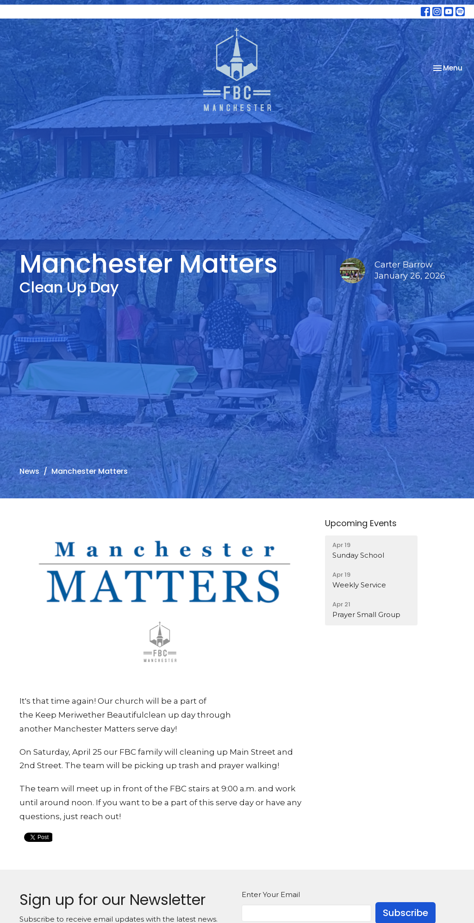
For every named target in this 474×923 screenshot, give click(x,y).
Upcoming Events (361, 523)
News (29, 471)
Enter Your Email (271, 894)
